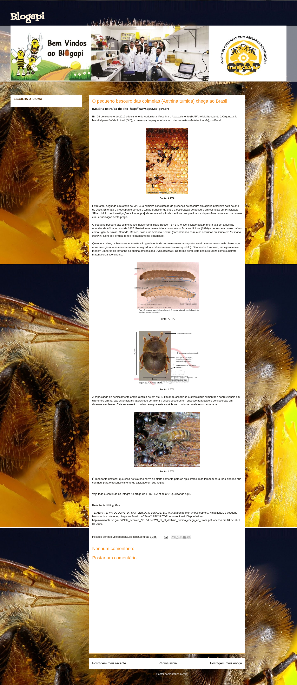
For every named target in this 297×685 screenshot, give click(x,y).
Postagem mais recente (109, 663)
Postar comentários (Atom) (172, 674)
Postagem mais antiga (226, 663)
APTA (171, 198)
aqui (187, 493)
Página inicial (168, 663)
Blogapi (27, 17)
